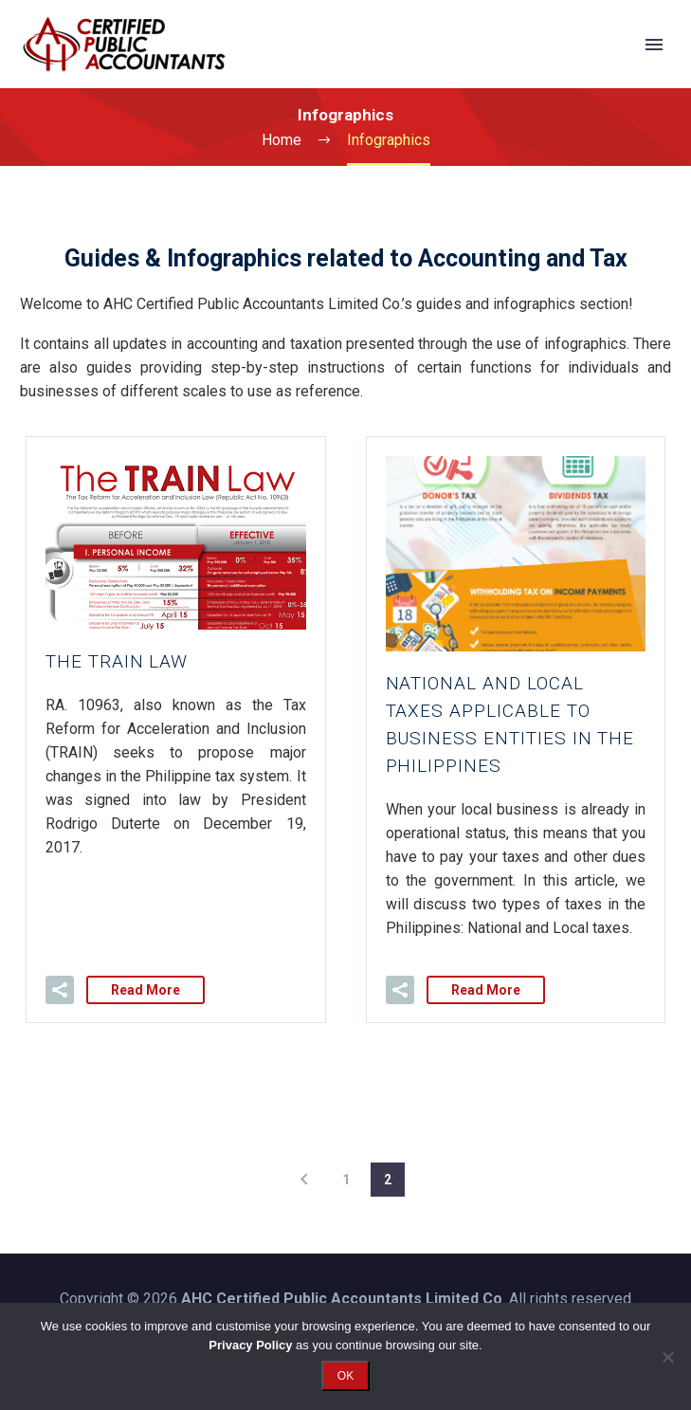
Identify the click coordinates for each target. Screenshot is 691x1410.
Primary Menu (654, 44)
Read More (145, 990)
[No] (667, 1356)
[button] (59, 990)
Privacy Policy (250, 1345)
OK (345, 1376)
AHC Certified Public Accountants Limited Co (341, 1299)
